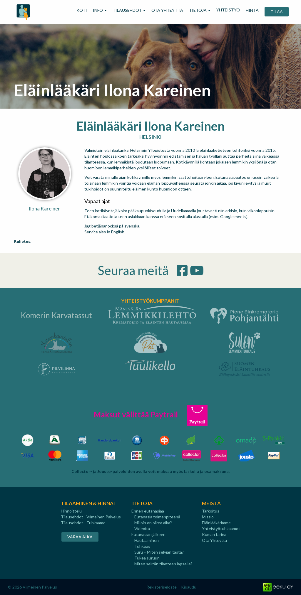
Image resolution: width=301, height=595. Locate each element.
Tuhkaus (142, 546)
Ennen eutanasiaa (147, 510)
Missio (208, 516)
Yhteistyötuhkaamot (221, 528)
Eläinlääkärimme (216, 522)
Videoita (142, 528)
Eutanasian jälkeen (148, 534)
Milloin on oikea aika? (153, 522)
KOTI (81, 10)
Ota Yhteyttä (214, 540)
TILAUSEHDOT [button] (129, 10)
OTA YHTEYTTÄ (167, 10)
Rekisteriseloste (161, 586)
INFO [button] (100, 10)
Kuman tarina (214, 534)
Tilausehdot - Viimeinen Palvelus (91, 516)
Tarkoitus (210, 510)
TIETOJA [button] (199, 10)
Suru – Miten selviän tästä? (159, 552)
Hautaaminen (146, 540)
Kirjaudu (188, 586)
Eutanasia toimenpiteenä (157, 516)
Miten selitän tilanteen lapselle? (163, 563)
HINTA (252, 10)
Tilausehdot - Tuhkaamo (83, 522)
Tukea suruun (147, 557)
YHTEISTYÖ (228, 9)
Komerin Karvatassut (56, 315)
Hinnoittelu (71, 510)
